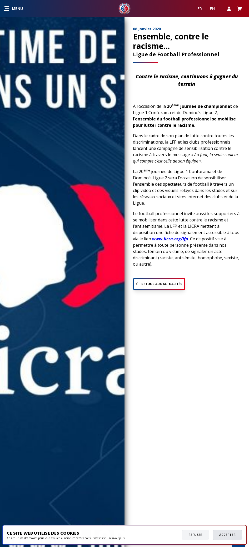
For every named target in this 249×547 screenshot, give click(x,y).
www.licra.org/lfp (170, 239)
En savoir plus (115, 538)
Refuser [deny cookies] (195, 535)
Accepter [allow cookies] (227, 535)
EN (212, 8)
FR (199, 8)
